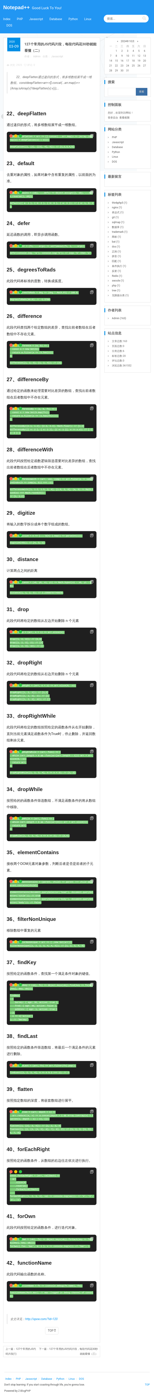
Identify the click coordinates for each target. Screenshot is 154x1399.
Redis (117, 275)
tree (116, 290)
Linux (87, 19)
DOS (9, 25)
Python (73, 19)
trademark (119, 231)
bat (115, 241)
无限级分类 (120, 295)
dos (116, 246)
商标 (116, 236)
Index (6, 19)
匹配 (116, 261)
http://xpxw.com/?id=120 (41, 1319)
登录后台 (113, 117)
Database (55, 19)
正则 (116, 251)
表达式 (117, 212)
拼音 (116, 256)
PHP (20, 19)
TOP (52, 1330)
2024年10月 (127, 41)
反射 (116, 271)
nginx (117, 207)
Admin (37, 56)
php (116, 285)
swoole (118, 280)
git (115, 217)
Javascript (36, 19)
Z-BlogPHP (24, 1390)
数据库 (117, 227)
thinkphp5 (119, 202)
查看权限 (124, 117)
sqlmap (118, 222)
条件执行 (119, 266)
